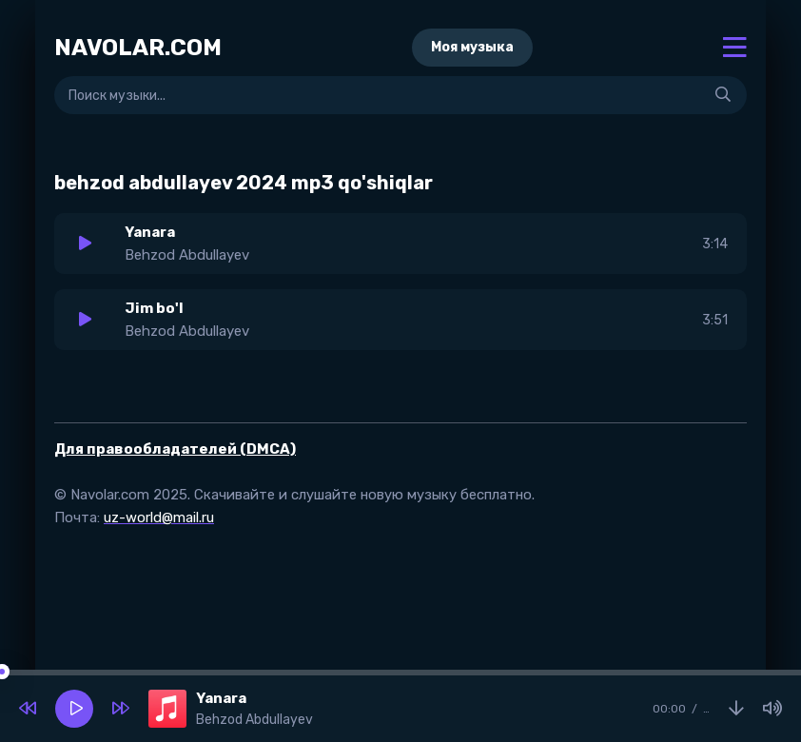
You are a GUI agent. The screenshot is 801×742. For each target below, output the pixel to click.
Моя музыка (472, 47)
